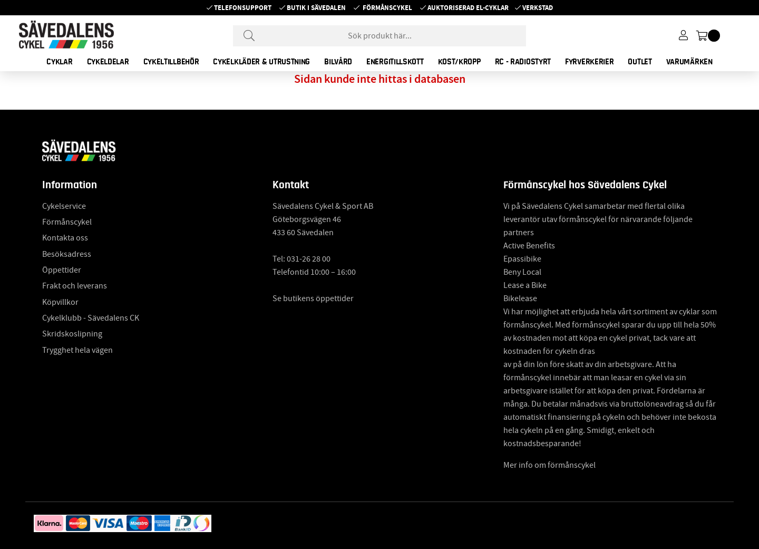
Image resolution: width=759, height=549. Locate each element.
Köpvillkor (60, 302)
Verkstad (537, 7)
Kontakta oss (65, 238)
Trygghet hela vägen (77, 350)
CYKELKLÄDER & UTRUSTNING (261, 61)
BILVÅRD (338, 61)
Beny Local (522, 272)
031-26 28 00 (308, 259)
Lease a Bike (525, 285)
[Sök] (379, 35)
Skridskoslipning (72, 334)
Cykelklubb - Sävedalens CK (90, 318)
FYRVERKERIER (589, 61)
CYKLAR (59, 61)
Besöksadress (66, 254)
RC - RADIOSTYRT (523, 61)
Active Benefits (529, 245)
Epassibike (522, 259)
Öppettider (61, 270)
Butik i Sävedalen (316, 7)
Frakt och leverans (74, 286)
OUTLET (639, 61)
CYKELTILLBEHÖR (171, 61)
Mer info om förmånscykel (549, 465)
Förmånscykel (387, 7)
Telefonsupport (242, 7)
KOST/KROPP (459, 61)
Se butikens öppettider (313, 298)
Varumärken (689, 61)
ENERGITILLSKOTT (395, 61)
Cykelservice (64, 206)
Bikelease (520, 298)
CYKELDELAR (108, 61)
